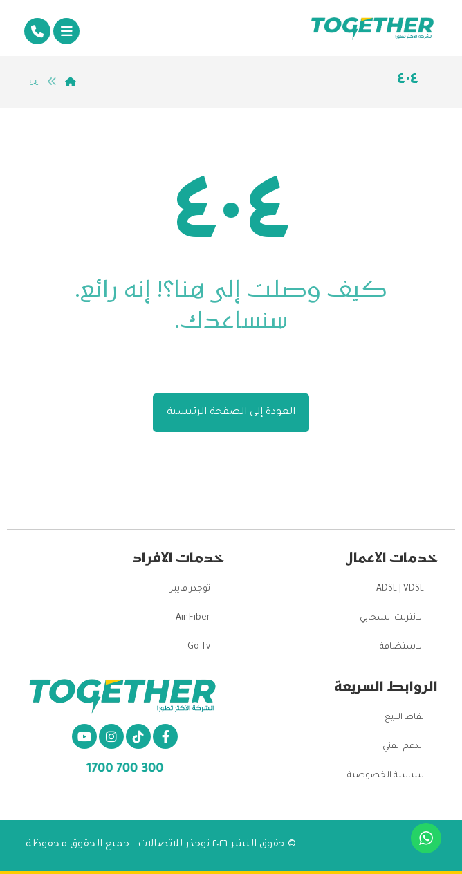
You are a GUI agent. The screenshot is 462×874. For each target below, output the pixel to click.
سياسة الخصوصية (385, 776)
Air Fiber (193, 618)
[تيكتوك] (138, 736)
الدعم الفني (403, 747)
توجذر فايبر (190, 589)
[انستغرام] (111, 736)
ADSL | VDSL (400, 589)
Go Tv (198, 647)
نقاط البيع (404, 718)
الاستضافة (402, 647)
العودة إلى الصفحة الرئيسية (231, 412)
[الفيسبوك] (165, 736)
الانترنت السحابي (392, 618)
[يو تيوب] (84, 736)
